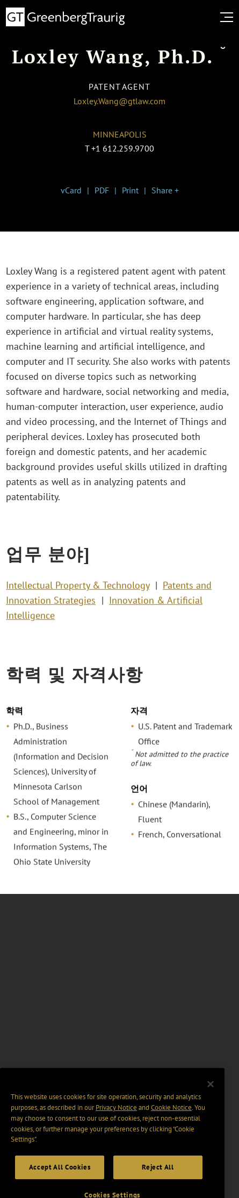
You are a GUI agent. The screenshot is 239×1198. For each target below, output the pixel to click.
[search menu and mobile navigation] (228, 17)
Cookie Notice (171, 1118)
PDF (102, 190)
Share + (165, 190)
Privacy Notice (116, 1118)
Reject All (158, 1178)
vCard (71, 190)
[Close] (210, 1095)
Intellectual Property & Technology (77, 588)
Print (130, 190)
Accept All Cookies (60, 1178)
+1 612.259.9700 (122, 148)
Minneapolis (120, 134)
